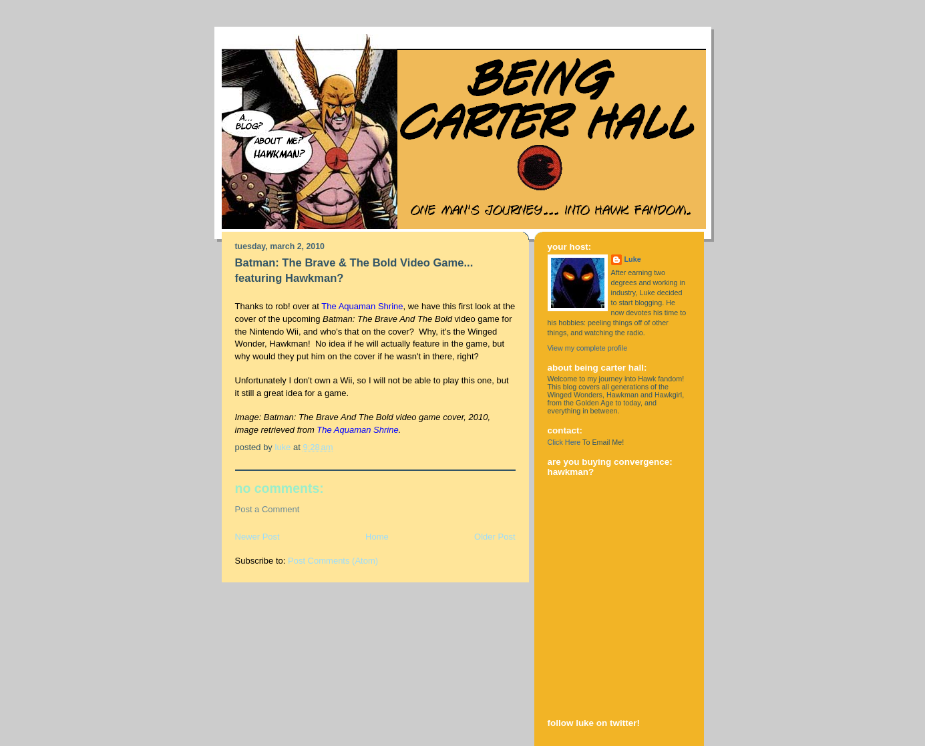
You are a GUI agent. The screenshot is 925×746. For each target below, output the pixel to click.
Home (377, 537)
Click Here (564, 442)
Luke (632, 259)
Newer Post (257, 537)
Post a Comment (267, 509)
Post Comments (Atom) (333, 561)
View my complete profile (588, 348)
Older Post (494, 537)
